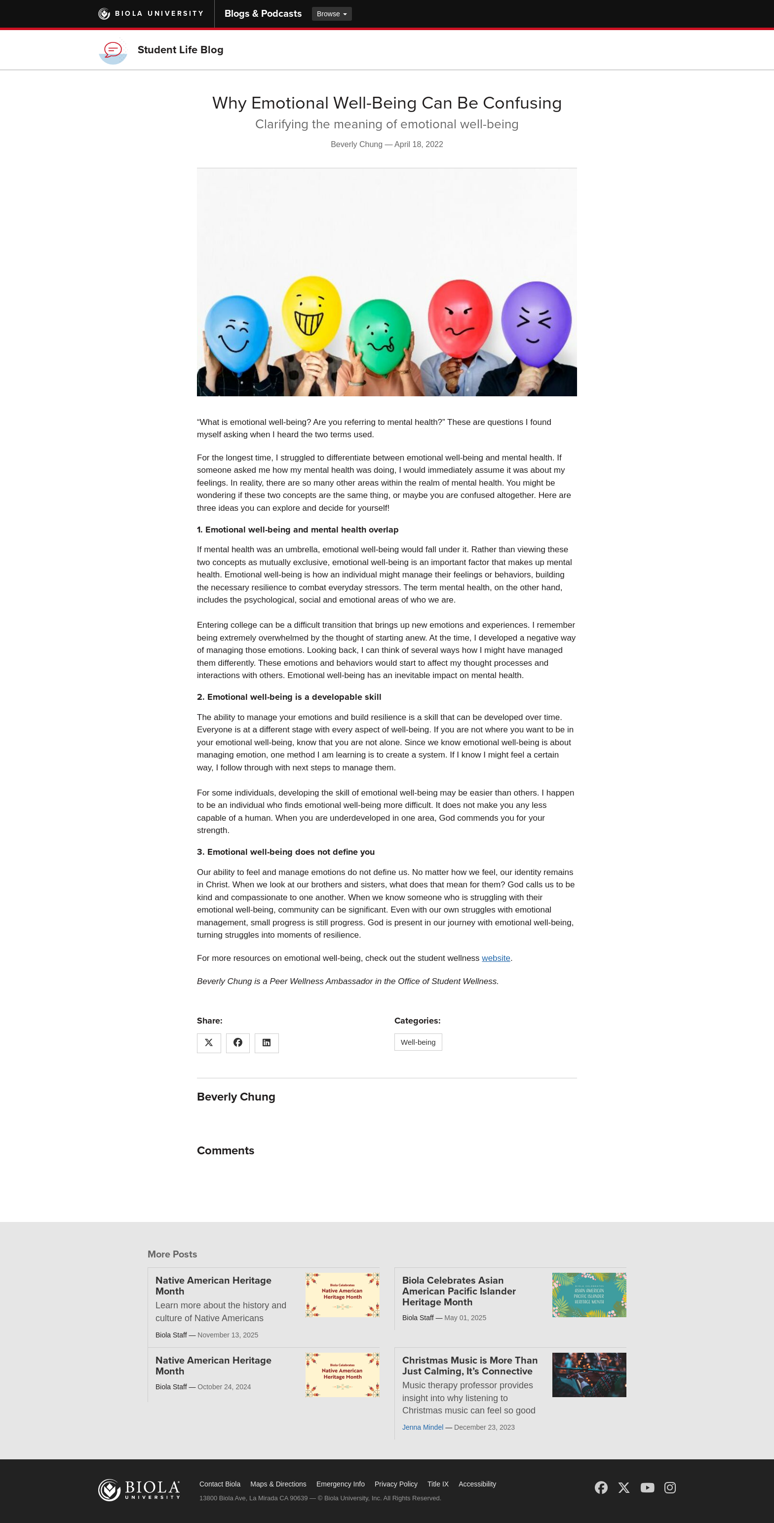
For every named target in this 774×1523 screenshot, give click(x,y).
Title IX (438, 1484)
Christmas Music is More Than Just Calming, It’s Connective (470, 1366)
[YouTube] (647, 1488)
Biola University (159, 13)
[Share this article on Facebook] (238, 1043)
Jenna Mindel (422, 1427)
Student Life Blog (181, 49)
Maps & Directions (278, 1484)
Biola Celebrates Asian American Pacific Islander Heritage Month (459, 1291)
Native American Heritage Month (213, 1286)
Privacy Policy (396, 1484)
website (496, 958)
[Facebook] (601, 1488)
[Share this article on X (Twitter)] (209, 1043)
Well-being (418, 1042)
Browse (332, 14)
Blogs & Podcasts (263, 14)
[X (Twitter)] (624, 1488)
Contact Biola (219, 1484)
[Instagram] (670, 1488)
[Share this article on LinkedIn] (267, 1043)
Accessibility (477, 1484)
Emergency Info (340, 1484)
